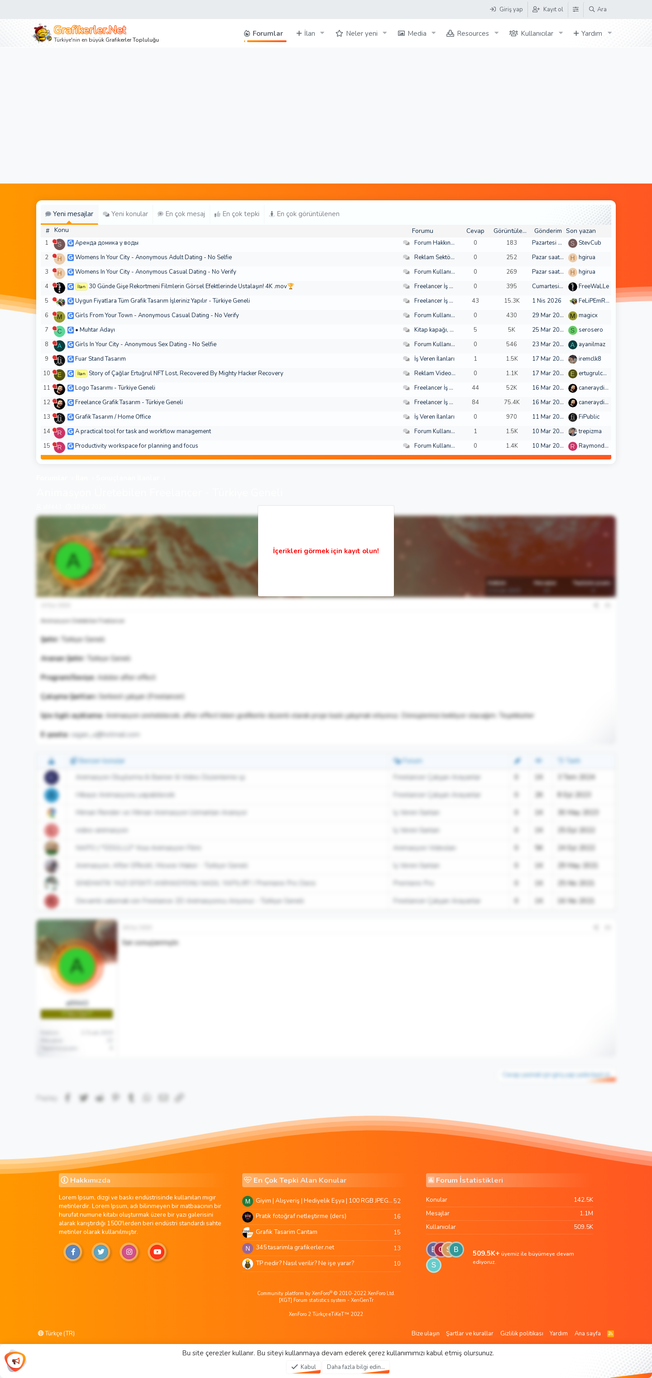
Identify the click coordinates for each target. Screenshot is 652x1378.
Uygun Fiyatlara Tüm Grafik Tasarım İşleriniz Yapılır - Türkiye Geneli (162, 301)
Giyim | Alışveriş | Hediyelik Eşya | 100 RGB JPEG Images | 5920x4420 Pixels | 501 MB (324, 1200)
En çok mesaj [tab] (181, 213)
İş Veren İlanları (434, 359)
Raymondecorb (599, 446)
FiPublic (589, 417)
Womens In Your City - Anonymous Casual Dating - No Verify (155, 272)
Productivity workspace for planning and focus (136, 446)
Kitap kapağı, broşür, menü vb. (454, 330)
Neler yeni (362, 33)
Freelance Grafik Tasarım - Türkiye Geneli (129, 402)
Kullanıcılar (537, 33)
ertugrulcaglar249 (603, 373)
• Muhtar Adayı (95, 330)
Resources (473, 33)
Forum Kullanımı (435, 272)
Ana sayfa (588, 1334)
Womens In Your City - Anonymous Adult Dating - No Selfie (153, 257)
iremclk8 (590, 359)
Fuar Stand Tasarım (100, 359)
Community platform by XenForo (326, 1293)
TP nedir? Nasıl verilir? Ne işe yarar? (305, 1263)
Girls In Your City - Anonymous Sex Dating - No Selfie (145, 344)
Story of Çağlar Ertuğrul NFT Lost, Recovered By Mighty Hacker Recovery (186, 373)
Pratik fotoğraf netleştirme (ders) (301, 1216)
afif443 (52, 507)
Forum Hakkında (435, 243)
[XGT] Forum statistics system (326, 1300)
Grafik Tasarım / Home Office (113, 417)
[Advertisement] (326, 115)
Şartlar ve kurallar (470, 1334)
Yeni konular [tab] (125, 213)
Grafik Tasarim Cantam (286, 1232)
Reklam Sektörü (435, 257)
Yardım (591, 33)
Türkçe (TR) (56, 1334)
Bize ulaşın (426, 1334)
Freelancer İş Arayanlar (444, 286)
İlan (309, 33)
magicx (588, 315)
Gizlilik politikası (521, 1334)
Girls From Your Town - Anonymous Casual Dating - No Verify (157, 315)
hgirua (587, 257)
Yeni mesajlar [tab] (69, 213)
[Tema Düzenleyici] (575, 9)
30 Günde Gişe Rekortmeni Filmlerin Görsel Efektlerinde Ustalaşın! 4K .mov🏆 (191, 286)
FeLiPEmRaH (596, 301)
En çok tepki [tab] (237, 213)
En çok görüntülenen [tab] (304, 213)
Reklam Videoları (437, 373)
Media (417, 33)
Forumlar (268, 33)
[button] (322, 33)
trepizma (590, 431)
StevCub (590, 243)
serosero (591, 330)
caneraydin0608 (600, 388)
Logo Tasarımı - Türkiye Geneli (115, 388)
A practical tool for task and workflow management (143, 431)
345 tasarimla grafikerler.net (295, 1247)
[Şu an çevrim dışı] (54, 241)
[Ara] (597, 9)
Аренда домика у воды (107, 243)
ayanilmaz (592, 344)
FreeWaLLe (594, 286)
